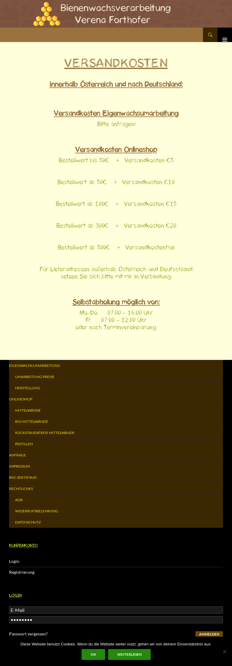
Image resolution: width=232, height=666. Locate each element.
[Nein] (224, 651)
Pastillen (24, 444)
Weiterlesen (129, 654)
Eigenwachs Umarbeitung (34, 365)
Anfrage (17, 455)
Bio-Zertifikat (23, 477)
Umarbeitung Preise (34, 376)
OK (93, 654)
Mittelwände (28, 410)
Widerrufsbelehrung (36, 511)
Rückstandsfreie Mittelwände (45, 432)
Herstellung (27, 388)
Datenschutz (28, 522)
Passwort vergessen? (28, 633)
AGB (19, 500)
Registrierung (21, 572)
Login (14, 561)
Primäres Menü (225, 35)
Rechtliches (21, 488)
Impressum (19, 466)
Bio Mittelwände (31, 421)
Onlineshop (20, 399)
